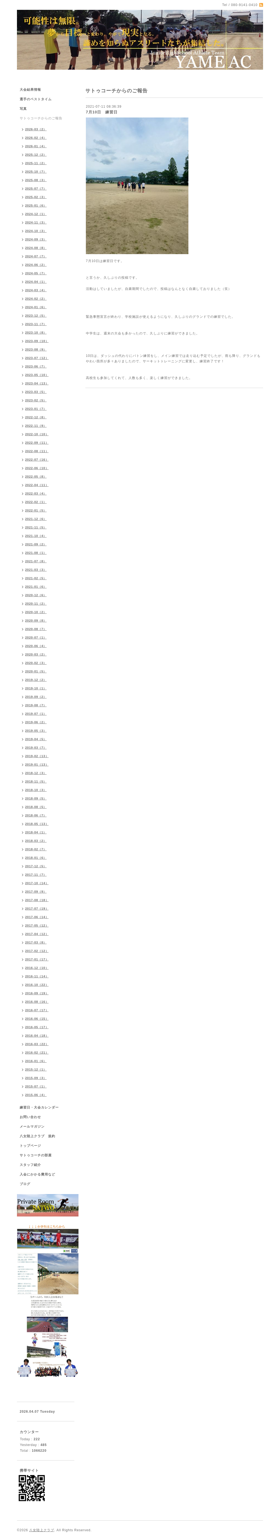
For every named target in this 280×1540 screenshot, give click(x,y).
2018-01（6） (36, 857)
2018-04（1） (36, 832)
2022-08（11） (37, 451)
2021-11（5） (36, 527)
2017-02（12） (37, 951)
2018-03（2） (36, 840)
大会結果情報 (30, 90)
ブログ (25, 1184)
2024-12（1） (36, 214)
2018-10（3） (36, 790)
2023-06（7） (36, 366)
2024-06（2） (36, 264)
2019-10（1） (36, 688)
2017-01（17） (37, 959)
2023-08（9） (36, 349)
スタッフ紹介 (30, 1165)
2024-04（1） (36, 281)
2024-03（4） (36, 290)
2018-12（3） (36, 773)
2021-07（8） (36, 561)
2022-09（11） (37, 442)
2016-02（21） (37, 1052)
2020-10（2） (36, 612)
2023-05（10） (37, 375)
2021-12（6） (36, 519)
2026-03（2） (36, 129)
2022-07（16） (37, 459)
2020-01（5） (36, 671)
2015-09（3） (36, 1078)
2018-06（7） (36, 815)
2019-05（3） (36, 730)
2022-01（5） (36, 510)
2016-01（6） (36, 1061)
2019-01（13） (37, 764)
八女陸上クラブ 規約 (37, 1136)
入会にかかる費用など (37, 1174)
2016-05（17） (37, 1027)
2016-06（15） (37, 1018)
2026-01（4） (36, 146)
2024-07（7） (36, 256)
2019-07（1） (36, 713)
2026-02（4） (36, 137)
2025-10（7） (36, 171)
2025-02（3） (36, 197)
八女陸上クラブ (41, 1530)
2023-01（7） (36, 408)
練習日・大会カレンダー (39, 1107)
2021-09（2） (36, 544)
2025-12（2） (36, 154)
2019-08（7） (36, 705)
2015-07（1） (36, 1086)
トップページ (30, 1146)
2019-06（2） (36, 722)
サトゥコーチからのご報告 (41, 118)
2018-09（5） (36, 798)
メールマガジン (32, 1126)
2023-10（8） (36, 332)
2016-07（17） (37, 1010)
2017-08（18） (37, 900)
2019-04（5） (36, 739)
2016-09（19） (37, 993)
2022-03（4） (36, 493)
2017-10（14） (37, 883)
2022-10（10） (37, 434)
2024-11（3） (36, 222)
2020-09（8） (36, 620)
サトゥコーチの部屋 (36, 1155)
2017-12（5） (36, 866)
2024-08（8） (36, 247)
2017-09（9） (36, 891)
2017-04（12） (37, 934)
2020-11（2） (36, 603)
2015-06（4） (36, 1095)
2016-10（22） (37, 984)
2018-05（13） (37, 823)
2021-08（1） (36, 552)
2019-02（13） (37, 756)
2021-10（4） (36, 535)
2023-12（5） (36, 315)
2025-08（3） (36, 180)
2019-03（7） (36, 747)
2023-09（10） (37, 341)
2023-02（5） (36, 400)
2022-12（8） (36, 417)
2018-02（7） (36, 849)
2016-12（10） (37, 967)
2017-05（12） (37, 925)
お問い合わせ (30, 1117)
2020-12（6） (36, 595)
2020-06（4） (36, 646)
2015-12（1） (36, 1069)
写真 (23, 109)
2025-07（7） (36, 188)
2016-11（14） (37, 976)
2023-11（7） (36, 324)
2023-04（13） (37, 383)
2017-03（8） (36, 942)
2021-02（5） (36, 578)
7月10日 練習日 (102, 112)
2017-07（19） (37, 908)
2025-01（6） (36, 205)
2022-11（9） (36, 425)
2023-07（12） (37, 358)
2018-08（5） (36, 807)
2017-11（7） (36, 874)
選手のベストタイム (36, 99)
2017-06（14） (37, 917)
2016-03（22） (37, 1044)
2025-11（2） (36, 163)
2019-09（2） (36, 696)
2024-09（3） (36, 239)
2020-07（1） (36, 637)
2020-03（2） (36, 654)
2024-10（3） (36, 231)
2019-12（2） (36, 679)
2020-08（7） (36, 629)
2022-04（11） (37, 485)
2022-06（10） (37, 468)
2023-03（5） (36, 391)
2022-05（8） (36, 476)
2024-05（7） (36, 273)
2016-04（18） (37, 1035)
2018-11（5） (36, 781)
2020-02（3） (36, 663)
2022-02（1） (36, 502)
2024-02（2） (36, 298)
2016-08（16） (37, 1001)
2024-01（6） (36, 307)
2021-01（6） (36, 586)
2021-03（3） (36, 569)
